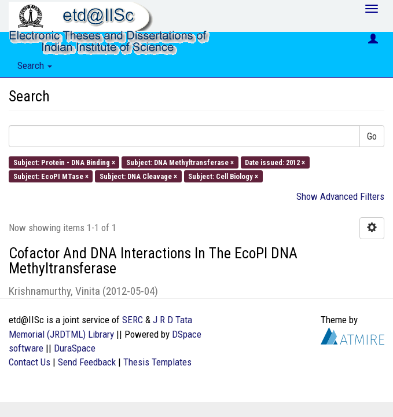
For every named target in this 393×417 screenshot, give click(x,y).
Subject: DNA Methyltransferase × (180, 162)
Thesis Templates (157, 362)
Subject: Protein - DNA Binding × (64, 162)
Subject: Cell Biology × (223, 175)
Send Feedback (87, 362)
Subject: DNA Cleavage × (138, 175)
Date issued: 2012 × (275, 162)
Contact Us (29, 362)
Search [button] (34, 65)
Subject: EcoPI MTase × (51, 175)
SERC (132, 319)
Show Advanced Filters (340, 196)
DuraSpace (75, 348)
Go (372, 136)
